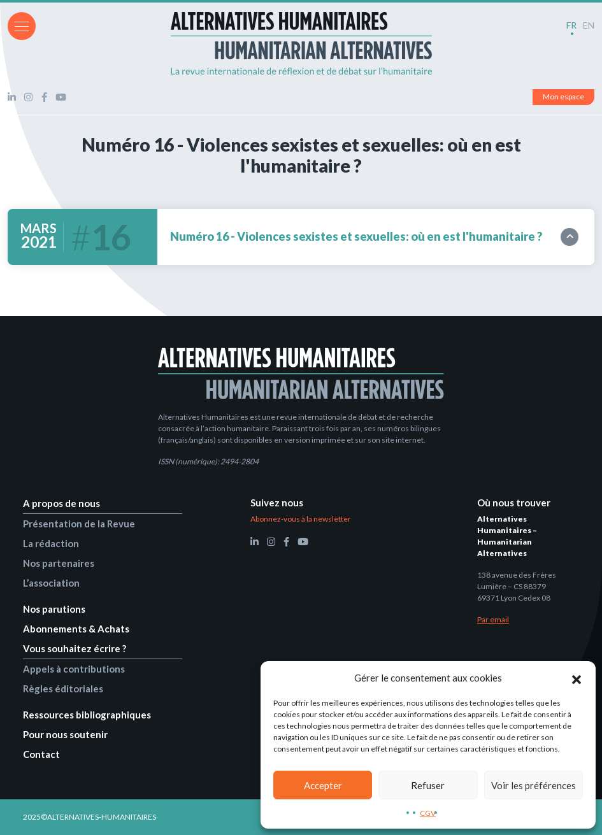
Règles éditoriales (63, 688)
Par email (493, 619)
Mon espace (563, 96)
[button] (576, 677)
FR (571, 25)
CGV (428, 813)
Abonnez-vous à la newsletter (300, 519)
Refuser (428, 785)
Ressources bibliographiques (87, 714)
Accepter (323, 785)
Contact (41, 754)
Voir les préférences (533, 785)
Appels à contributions (74, 668)
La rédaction (51, 543)
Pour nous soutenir (65, 734)
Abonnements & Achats (76, 628)
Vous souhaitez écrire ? (74, 648)
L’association (51, 583)
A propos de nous (61, 503)
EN (588, 25)
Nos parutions (54, 609)
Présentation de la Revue (79, 523)
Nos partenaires (58, 563)
